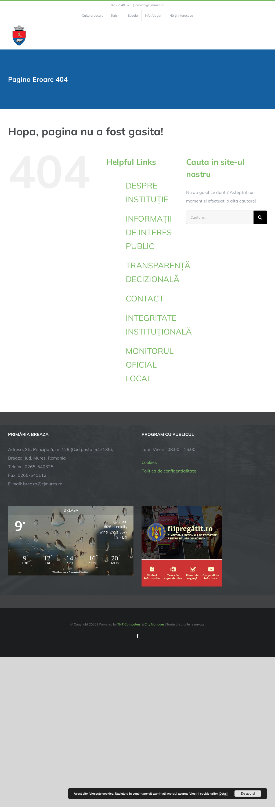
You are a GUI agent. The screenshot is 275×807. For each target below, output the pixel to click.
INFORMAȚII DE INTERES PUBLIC (149, 232)
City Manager (154, 624)
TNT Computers (129, 624)
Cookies (149, 462)
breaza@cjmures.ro (149, 5)
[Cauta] (260, 217)
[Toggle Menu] (264, 35)
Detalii (223, 793)
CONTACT (145, 298)
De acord (248, 793)
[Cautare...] (220, 217)
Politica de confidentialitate (169, 471)
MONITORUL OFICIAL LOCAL (149, 364)
